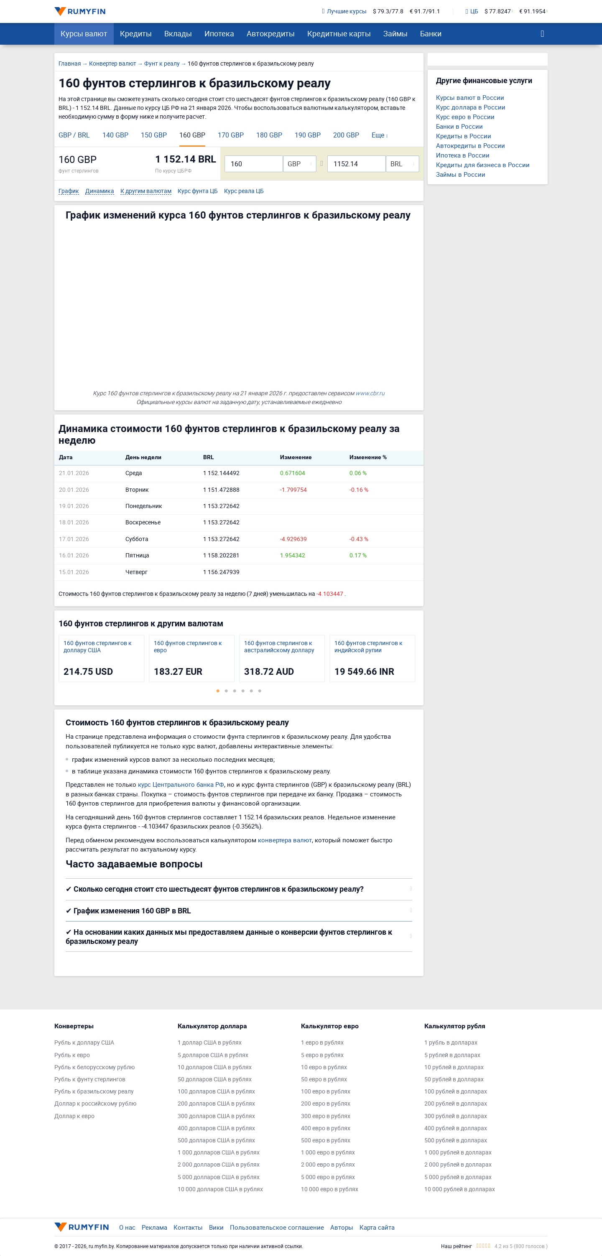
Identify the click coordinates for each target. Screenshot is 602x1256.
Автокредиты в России (470, 145)
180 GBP (269, 135)
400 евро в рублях (325, 1128)
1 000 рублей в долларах (458, 1152)
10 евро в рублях (324, 1067)
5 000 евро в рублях (328, 1177)
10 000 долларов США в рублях (220, 1189)
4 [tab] (243, 690)
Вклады (178, 33)
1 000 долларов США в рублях (219, 1152)
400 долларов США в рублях (216, 1128)
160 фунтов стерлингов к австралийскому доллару (279, 647)
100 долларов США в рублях (216, 1091)
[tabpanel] (102, 658)
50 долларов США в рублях (215, 1079)
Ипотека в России (463, 155)
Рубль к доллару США (84, 1042)
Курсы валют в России (470, 97)
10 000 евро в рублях (329, 1189)
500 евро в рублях (325, 1140)
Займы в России (460, 174)
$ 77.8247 (498, 11)
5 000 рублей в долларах (458, 1177)
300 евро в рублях (325, 1116)
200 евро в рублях (325, 1103)
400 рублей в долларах (455, 1128)
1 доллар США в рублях (210, 1042)
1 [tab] (218, 690)
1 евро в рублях (322, 1042)
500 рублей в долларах (455, 1140)
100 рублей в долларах (455, 1091)
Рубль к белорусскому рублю (94, 1067)
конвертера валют (285, 840)
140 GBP (115, 135)
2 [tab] (226, 690)
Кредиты (136, 33)
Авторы (341, 1227)
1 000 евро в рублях (328, 1152)
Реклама (154, 1227)
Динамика (99, 191)
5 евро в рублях (322, 1055)
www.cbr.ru (370, 393)
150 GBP (154, 135)
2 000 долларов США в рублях (219, 1164)
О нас (127, 1227)
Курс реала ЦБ (244, 191)
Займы (395, 33)
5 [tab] (251, 690)
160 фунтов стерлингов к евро (188, 647)
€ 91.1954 (532, 11)
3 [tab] (234, 690)
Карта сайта (377, 1227)
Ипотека (219, 33)
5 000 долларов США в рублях (219, 1177)
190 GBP (308, 135)
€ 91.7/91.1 (425, 11)
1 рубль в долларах (450, 1042)
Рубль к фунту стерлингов (89, 1079)
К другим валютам (145, 191)
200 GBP (346, 135)
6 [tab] (259, 690)
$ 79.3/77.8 (388, 11)
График (69, 191)
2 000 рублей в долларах (458, 1164)
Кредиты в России (463, 136)
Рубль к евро (72, 1055)
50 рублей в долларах (454, 1079)
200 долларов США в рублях (216, 1103)
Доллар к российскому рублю (95, 1103)
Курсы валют (84, 33)
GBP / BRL (74, 135)
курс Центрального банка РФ (181, 784)
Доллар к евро (74, 1116)
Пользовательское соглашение (277, 1227)
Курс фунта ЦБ (198, 191)
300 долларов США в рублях (216, 1116)
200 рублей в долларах (455, 1103)
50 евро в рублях (324, 1079)
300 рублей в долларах (455, 1116)
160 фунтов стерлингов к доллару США (98, 647)
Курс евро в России (465, 116)
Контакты (188, 1227)
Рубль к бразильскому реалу (94, 1091)
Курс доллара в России (470, 107)
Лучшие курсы (344, 11)
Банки (430, 33)
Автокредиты (271, 33)
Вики (216, 1227)
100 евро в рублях (325, 1091)
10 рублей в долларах (454, 1067)
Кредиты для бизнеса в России (483, 164)
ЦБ (472, 11)
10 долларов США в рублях (215, 1067)
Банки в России (459, 126)
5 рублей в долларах (452, 1055)
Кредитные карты (339, 33)
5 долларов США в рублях (213, 1055)
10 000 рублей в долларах (459, 1189)
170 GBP (231, 135)
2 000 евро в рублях (328, 1164)
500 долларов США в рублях (216, 1140)
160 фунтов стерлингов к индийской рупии (368, 647)
